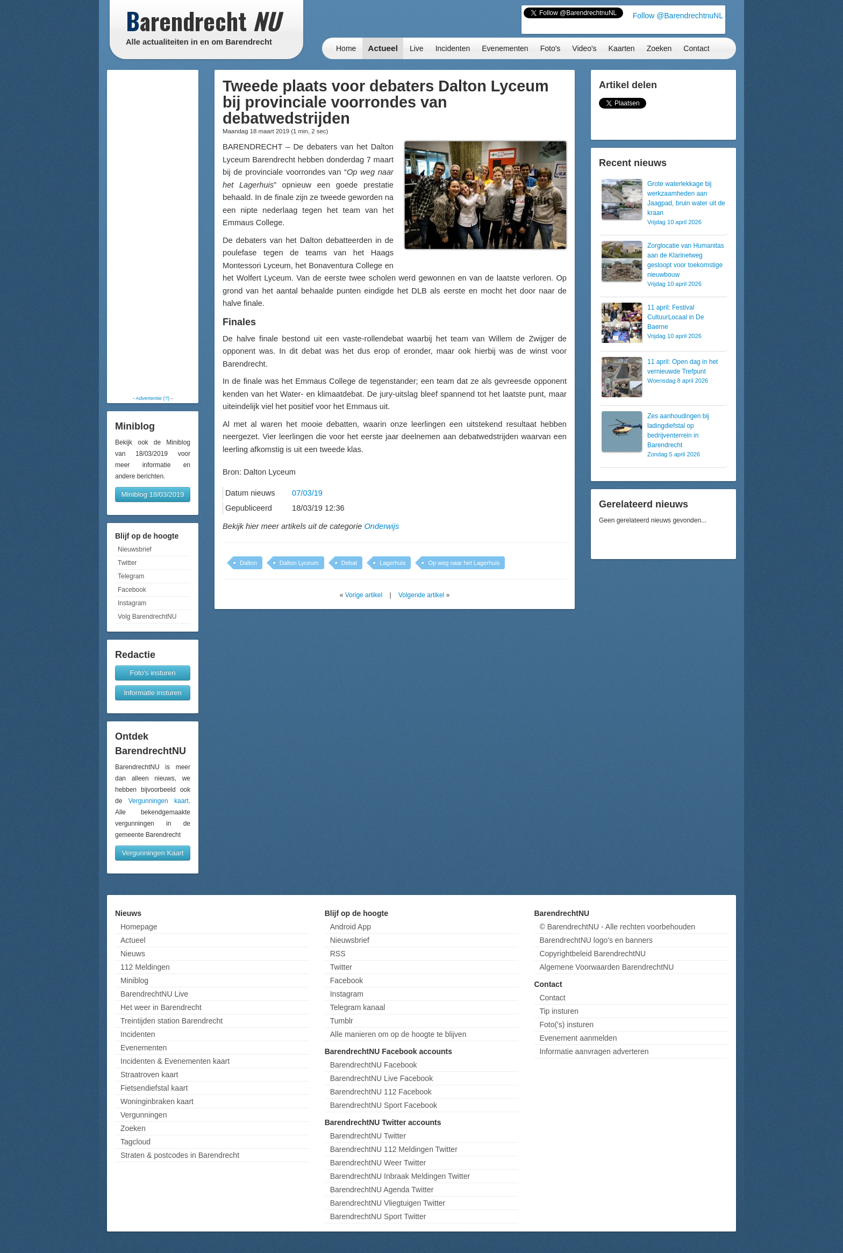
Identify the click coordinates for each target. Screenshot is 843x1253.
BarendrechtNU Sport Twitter (378, 1216)
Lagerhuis (392, 563)
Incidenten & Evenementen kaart (175, 1061)
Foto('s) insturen (566, 1024)
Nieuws (132, 953)
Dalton (248, 563)
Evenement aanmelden (578, 1038)
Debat (349, 563)
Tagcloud (135, 1141)
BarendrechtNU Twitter (368, 1136)
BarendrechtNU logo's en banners (595, 940)
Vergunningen (143, 1115)
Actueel (383, 48)
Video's (584, 48)
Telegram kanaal (357, 1007)
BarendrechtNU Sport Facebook (383, 1105)
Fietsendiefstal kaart (154, 1088)
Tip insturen (558, 1011)
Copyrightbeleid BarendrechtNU (592, 953)
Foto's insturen (153, 673)
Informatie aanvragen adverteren (593, 1051)
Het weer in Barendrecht (161, 1007)
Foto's (550, 48)
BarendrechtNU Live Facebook (381, 1078)
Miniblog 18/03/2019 (152, 494)
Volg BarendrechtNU (147, 616)
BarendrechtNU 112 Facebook (381, 1091)
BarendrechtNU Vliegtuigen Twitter (388, 1203)
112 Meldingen (145, 967)
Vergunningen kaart (158, 801)
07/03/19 (307, 493)
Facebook (132, 589)
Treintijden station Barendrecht (171, 1020)
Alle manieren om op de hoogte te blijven (398, 1034)
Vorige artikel (363, 595)
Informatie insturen (153, 693)
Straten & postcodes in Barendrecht (179, 1155)
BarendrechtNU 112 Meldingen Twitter (394, 1149)
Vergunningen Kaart (153, 853)
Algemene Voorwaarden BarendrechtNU (606, 967)
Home (346, 48)
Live (417, 48)
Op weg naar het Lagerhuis (463, 563)
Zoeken (659, 48)
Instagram (132, 603)
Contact (696, 48)
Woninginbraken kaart (157, 1101)
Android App (350, 926)
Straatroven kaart (149, 1074)
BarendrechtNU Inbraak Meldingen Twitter (400, 1176)
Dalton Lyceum (299, 563)
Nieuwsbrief (135, 549)
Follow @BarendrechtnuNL (678, 15)
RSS (338, 953)
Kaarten (622, 48)
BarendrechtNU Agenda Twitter (382, 1189)
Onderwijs (381, 526)
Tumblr (341, 1020)
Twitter (127, 563)
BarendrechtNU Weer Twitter (378, 1162)
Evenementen (505, 48)
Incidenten (452, 48)
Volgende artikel (421, 595)
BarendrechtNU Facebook (373, 1065)
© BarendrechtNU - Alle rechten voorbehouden (617, 926)
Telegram (131, 576)
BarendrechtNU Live (154, 994)
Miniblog (134, 980)
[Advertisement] (152, 232)
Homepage (139, 926)
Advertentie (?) (152, 398)
